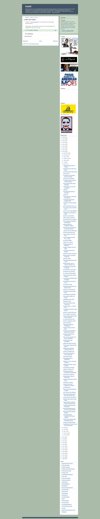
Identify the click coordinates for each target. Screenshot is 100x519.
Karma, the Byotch (67, 322)
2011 (63, 448)
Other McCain (65, 491)
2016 (63, 439)
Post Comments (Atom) (34, 43)
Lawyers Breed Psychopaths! (69, 294)
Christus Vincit (65, 472)
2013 (63, 444)
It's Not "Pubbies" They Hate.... (69, 314)
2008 (63, 453)
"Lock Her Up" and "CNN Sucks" (70, 230)
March (64, 431)
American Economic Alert (67, 463)
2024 (63, 140)
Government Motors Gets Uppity (70, 171)
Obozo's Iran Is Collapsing (68, 178)
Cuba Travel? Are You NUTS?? (69, 397)
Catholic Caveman (66, 467)
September (65, 158)
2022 (63, 144)
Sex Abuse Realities (67, 240)
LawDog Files (65, 482)
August (65, 160)
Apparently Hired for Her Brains (69, 253)
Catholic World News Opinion (68, 468)
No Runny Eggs (65, 489)
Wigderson (64, 511)
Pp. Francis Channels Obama (69, 273)
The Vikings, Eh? (66, 387)
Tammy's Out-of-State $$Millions (70, 210)
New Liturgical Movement (67, 487)
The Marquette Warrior (67, 504)
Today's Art (65, 194)
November (65, 154)
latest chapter (35, 22)
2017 (63, 437)
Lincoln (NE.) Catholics (68, 382)
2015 (63, 440)
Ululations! (65, 189)
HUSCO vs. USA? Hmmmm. (69, 289)
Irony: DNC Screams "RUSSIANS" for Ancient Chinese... (69, 416)
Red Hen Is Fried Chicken (68, 215)
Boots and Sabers (66, 465)
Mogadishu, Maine (67, 301)
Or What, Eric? (66, 173)
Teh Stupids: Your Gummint (69, 271)
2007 (63, 455)
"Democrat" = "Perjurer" (68, 242)
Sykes (63, 498)
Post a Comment (28, 36)
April (64, 429)
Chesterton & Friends (66, 470)
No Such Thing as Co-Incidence (70, 219)
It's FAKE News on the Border (69, 269)
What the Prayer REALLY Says (68, 510)
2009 (63, 451)
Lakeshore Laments (66, 480)
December (65, 153)
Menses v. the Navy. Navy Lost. (69, 312)
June (64, 163)
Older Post (55, 41)
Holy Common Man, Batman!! (69, 392)
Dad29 (28, 6)
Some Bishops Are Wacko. (68, 367)
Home (40, 41)
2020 (63, 148)
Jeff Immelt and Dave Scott (69, 232)
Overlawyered (65, 493)
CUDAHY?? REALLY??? (68, 369)
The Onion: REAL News (67, 506)
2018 (63, 151)
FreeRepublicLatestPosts (67, 474)
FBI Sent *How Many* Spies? (69, 320)
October (65, 156)
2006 (63, 457)
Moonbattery (64, 485)
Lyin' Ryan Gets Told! (67, 284)
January (65, 434)
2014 (63, 442)
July (64, 162)
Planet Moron (65, 495)
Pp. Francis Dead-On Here (68, 319)
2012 (63, 446)
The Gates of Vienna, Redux (69, 422)
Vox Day (64, 508)
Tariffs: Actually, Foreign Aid (69, 217)
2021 (63, 146)
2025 (63, 138)
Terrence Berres (65, 500)
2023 (63, 142)
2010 (63, 449)
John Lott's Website (66, 478)
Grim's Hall (64, 476)
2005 (63, 458)
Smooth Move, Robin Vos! (68, 374)
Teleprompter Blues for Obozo (69, 343)
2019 (63, 149)
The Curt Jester (65, 502)
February (65, 433)
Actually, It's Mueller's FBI (68, 351)
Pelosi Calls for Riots (67, 356)
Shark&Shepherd (65, 496)
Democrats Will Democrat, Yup (69, 205)
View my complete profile (67, 30)
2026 (63, 137)
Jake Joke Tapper (67, 258)
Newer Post (25, 41)
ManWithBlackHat (66, 483)
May (64, 427)
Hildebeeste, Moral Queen (68, 299)
